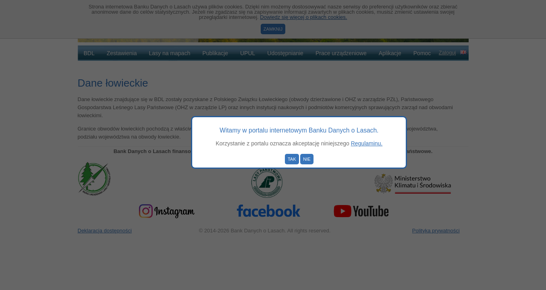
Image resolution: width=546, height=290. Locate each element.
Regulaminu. (367, 143)
